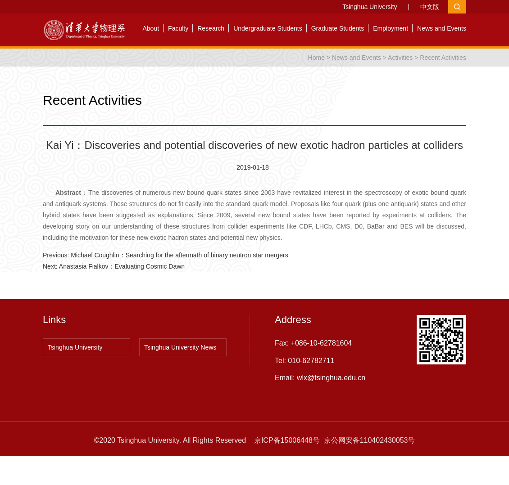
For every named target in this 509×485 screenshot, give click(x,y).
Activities (400, 57)
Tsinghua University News (180, 349)
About (151, 28)
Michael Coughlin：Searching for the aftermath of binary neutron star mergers (179, 255)
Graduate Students (337, 28)
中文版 (429, 6)
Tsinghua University (369, 6)
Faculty (178, 28)
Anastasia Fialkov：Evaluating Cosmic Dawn (122, 266)
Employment (390, 28)
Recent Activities (443, 57)
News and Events (441, 28)
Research (210, 28)
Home (316, 57)
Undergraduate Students (267, 28)
